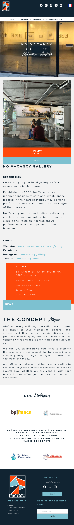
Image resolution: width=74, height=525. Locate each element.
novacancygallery (33, 254)
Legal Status (13, 510)
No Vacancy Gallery (54, 19)
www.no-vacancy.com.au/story (40, 246)
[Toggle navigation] (5, 14)
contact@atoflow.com (51, 482)
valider (52, 516)
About (10, 505)
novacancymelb (27, 258)
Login (52, 494)
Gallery (13, 19)
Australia (24, 19)
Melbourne (37, 19)
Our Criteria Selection (16, 508)
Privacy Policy (13, 513)
